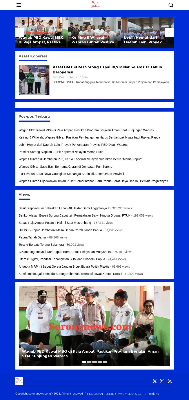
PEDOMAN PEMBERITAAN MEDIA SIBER (115, 393)
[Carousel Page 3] (94, 362)
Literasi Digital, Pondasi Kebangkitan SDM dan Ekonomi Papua (62, 259)
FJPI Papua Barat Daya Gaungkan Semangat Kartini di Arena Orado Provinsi (71, 174)
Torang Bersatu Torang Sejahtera (41, 244)
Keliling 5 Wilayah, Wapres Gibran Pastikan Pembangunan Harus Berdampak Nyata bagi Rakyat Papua (93, 40)
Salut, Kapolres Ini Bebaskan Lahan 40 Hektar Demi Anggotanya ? (64, 208)
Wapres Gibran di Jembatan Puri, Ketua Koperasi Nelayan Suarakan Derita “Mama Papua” (80, 159)
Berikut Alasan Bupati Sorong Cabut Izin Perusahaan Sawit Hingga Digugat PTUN (75, 215)
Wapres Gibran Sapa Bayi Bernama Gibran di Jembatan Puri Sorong (65, 166)
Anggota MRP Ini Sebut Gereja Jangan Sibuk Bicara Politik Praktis (64, 266)
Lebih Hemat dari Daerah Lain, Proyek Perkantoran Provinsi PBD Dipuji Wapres (144, 40)
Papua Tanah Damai (33, 237)
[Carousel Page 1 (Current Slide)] (84, 362)
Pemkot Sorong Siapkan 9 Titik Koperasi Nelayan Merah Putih (61, 152)
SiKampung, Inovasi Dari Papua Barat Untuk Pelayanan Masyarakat (65, 252)
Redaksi (153, 393)
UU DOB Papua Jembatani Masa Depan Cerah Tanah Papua (60, 230)
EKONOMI (58, 77)
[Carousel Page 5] (105, 362)
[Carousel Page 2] (89, 362)
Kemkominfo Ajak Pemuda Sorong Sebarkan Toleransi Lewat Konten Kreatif (70, 274)
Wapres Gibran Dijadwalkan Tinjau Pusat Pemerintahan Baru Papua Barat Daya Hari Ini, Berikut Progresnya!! (93, 181)
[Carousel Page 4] (100, 362)
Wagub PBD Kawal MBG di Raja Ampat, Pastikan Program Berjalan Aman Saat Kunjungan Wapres (41, 40)
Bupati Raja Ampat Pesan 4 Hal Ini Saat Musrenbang (55, 222)
